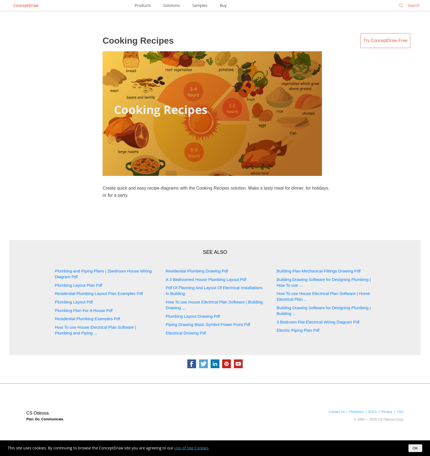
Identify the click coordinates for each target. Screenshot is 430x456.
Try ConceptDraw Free (385, 40)
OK (415, 448)
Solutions (171, 5)
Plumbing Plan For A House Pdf (83, 310)
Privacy (386, 412)
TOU (400, 412)
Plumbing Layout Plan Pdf (78, 285)
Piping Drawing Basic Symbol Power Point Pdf (208, 324)
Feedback (356, 412)
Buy (223, 5)
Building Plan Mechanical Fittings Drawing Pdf (319, 271)
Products (143, 5)
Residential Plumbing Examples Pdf (87, 318)
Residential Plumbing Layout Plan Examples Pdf (99, 293)
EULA (372, 412)
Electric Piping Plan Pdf (298, 330)
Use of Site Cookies (191, 448)
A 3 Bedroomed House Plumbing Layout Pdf (206, 279)
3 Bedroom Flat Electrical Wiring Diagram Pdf (318, 322)
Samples (199, 5)
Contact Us (337, 412)
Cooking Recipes (138, 41)
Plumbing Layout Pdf (74, 302)
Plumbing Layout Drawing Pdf (193, 316)
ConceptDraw (25, 5)
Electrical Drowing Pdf (186, 333)
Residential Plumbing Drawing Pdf (197, 271)
